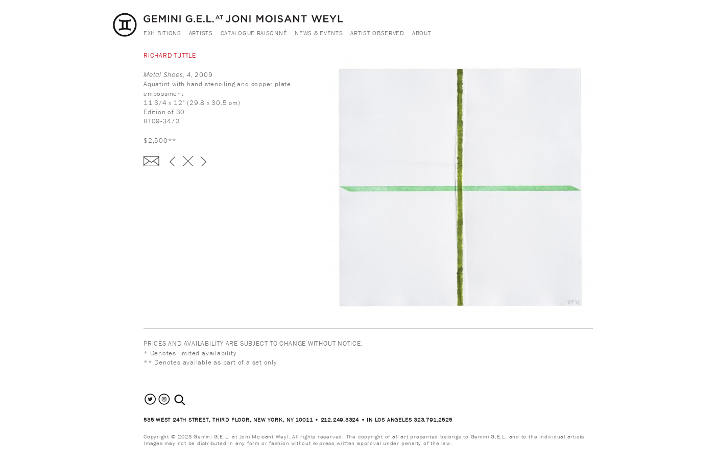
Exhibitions (162, 33)
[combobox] (190, 400)
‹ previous (172, 161)
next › (203, 161)
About (422, 33)
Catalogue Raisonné (254, 33)
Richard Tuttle (170, 55)
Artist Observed (377, 33)
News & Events (319, 33)
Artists (201, 33)
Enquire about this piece (151, 161)
